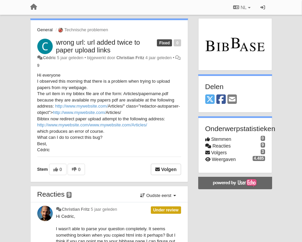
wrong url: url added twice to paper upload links (98, 46)
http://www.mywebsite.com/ (81, 106)
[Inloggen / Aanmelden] (263, 7)
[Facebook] (221, 100)
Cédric (49, 57)
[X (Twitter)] (210, 100)
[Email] (232, 100)
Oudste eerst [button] (158, 195)
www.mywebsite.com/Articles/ (118, 124)
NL (241, 7)
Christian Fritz (130, 57)
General (45, 29)
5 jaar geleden (104, 209)
